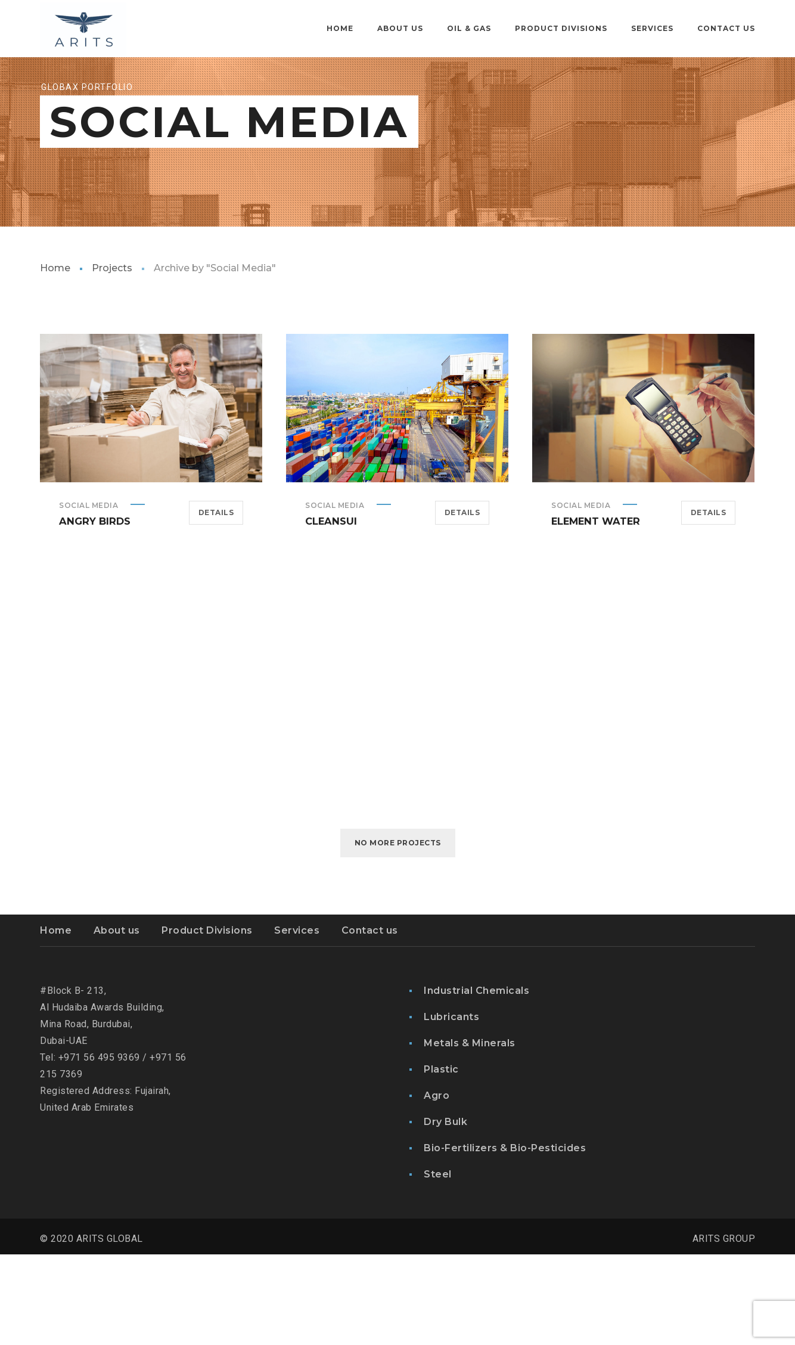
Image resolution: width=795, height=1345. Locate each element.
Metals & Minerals (469, 1133)
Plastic (441, 1160)
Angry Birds (93, 611)
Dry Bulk (445, 1212)
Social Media (88, 595)
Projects (112, 358)
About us (117, 1021)
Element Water (594, 611)
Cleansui (330, 611)
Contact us (369, 1021)
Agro (436, 1186)
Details (216, 603)
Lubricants (451, 1107)
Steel (438, 1264)
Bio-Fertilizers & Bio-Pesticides (505, 1238)
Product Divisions (207, 1021)
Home (55, 358)
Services (296, 1021)
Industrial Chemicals (476, 1081)
